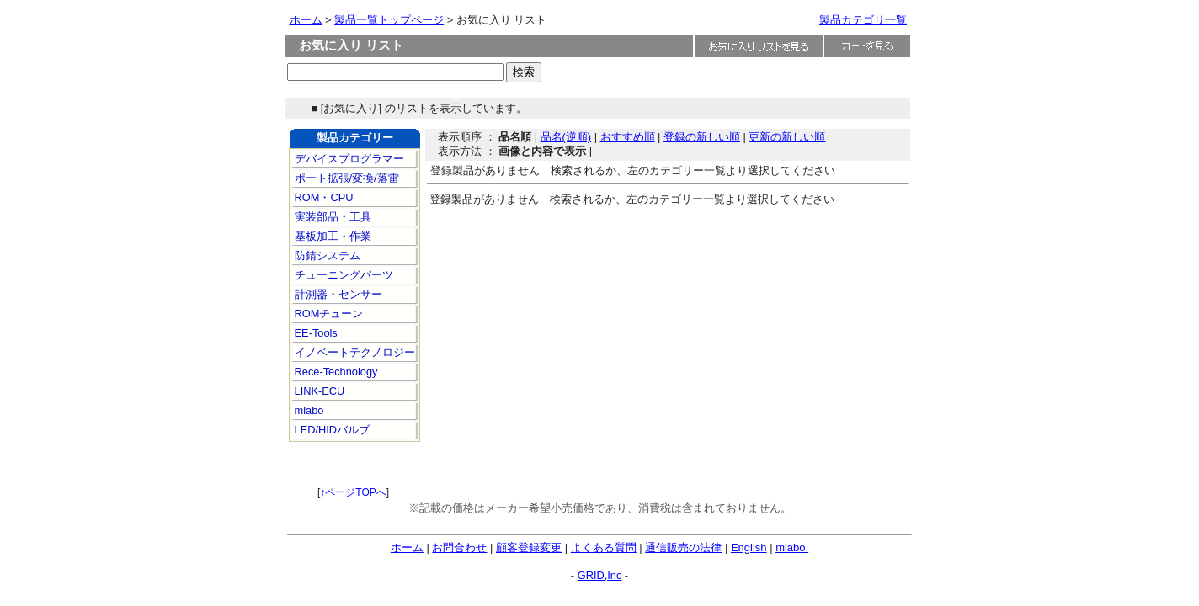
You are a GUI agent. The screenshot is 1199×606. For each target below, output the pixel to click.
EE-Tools (314, 333)
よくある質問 (604, 547)
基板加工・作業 (331, 236)
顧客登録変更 (529, 547)
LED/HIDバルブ (330, 429)
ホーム (306, 19)
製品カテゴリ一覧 (863, 19)
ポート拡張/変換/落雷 (345, 178)
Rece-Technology (334, 371)
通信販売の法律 (683, 547)
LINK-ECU (317, 391)
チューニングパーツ (342, 274)
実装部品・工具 (331, 216)
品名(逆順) (566, 136)
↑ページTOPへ (353, 492)
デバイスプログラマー (347, 158)
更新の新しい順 (787, 136)
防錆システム (325, 255)
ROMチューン (327, 313)
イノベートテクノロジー (353, 352)
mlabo (307, 410)
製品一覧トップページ (389, 19)
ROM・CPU (322, 197)
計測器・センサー (336, 294)
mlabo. (791, 547)
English (749, 547)
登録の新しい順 (701, 136)
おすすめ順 (627, 136)
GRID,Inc (600, 575)
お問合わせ (459, 547)
